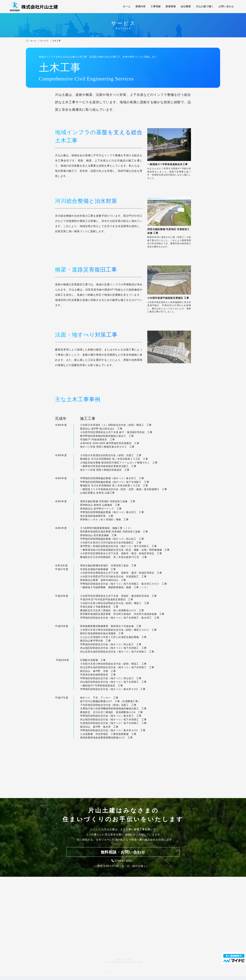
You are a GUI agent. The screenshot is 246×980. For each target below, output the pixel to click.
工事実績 (156, 6)
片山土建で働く (205, 6)
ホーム (126, 6)
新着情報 (171, 6)
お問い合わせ (226, 6)
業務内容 (140, 6)
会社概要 (186, 6)
